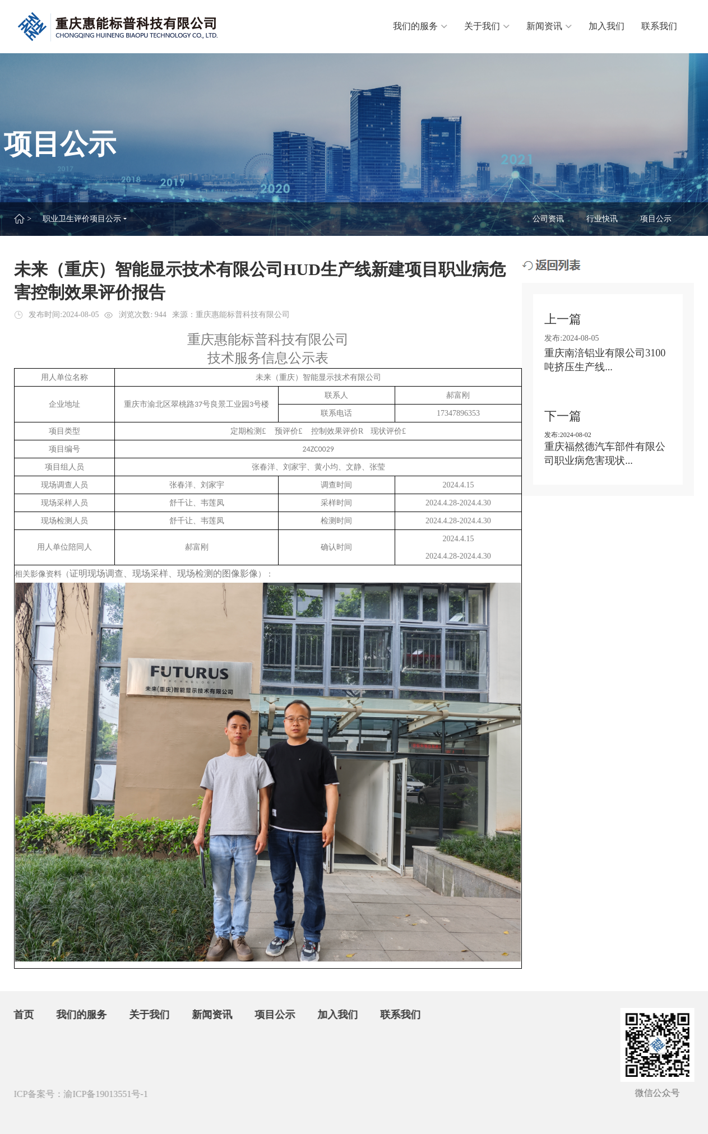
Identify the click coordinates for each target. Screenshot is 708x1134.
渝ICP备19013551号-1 (100, 1094)
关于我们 (487, 26)
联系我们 (659, 26)
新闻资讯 (549, 26)
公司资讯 (548, 219)
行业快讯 (602, 219)
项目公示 (656, 219)
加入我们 (606, 26)
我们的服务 (420, 26)
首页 (19, 1014)
